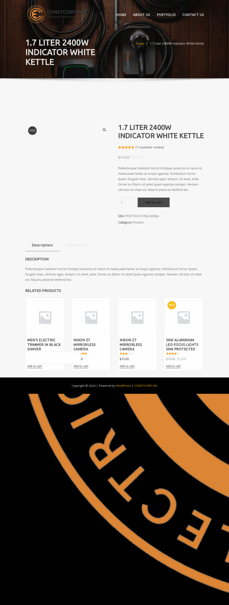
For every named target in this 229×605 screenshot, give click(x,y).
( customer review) (150, 206)
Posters (138, 281)
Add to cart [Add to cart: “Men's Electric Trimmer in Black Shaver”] (34, 424)
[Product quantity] (126, 261)
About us (141, 15)
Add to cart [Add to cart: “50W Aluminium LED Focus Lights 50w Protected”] (173, 424)
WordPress (123, 385)
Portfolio (166, 15)
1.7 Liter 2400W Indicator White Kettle (177, 50)
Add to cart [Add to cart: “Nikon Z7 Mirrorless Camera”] (80, 424)
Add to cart (153, 261)
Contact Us (193, 15)
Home (121, 15)
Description (42, 303)
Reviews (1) (77, 303)
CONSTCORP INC (145, 385)
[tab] (42, 305)
